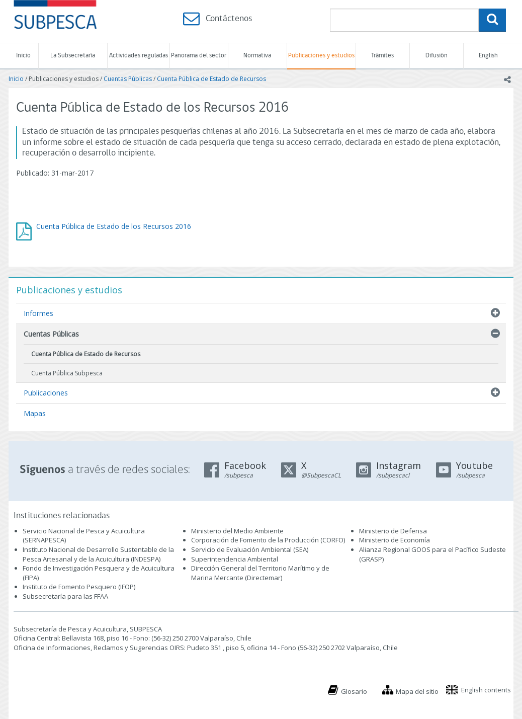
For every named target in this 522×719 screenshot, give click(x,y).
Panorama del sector (198, 55)
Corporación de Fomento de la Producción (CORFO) (268, 539)
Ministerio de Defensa (393, 530)
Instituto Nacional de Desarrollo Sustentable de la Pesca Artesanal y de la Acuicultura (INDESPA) (98, 554)
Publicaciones (46, 392)
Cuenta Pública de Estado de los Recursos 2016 (113, 226)
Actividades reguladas (138, 55)
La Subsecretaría (72, 55)
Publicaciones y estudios (321, 55)
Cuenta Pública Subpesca (67, 373)
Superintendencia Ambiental (234, 559)
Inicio (23, 55)
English (488, 55)
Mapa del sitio (417, 691)
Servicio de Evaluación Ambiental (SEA (249, 549)
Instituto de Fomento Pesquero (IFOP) (79, 586)
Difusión (436, 55)
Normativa (257, 55)
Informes (38, 313)
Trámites (382, 55)
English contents (486, 689)
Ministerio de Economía (394, 539)
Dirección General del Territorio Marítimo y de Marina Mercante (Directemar (260, 573)
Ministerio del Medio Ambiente (237, 530)
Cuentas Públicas (128, 78)
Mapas (35, 413)
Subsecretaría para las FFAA (65, 596)
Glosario (354, 691)
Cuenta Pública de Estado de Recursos (211, 78)
